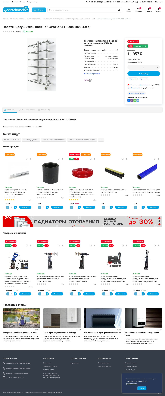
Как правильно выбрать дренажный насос (20, 333)
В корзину (143, 73)
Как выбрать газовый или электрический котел (142, 334)
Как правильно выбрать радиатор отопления (102, 333)
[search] (119, 9)
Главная (5, 19)
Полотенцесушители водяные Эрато (77, 19)
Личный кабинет (131, 363)
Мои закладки (130, 370)
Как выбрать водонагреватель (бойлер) (60, 333)
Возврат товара (32, 2)
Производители (103, 363)
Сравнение (144, 79)
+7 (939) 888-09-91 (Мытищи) (151, 2)
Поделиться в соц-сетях (137, 97)
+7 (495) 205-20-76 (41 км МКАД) (98, 2)
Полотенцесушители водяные (53, 19)
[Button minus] (7, 207)
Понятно (142, 388)
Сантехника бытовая (17, 19)
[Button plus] (15, 207)
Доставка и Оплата (18, 2)
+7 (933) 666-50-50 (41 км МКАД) (125, 2)
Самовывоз (135, 88)
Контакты (6, 2)
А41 (93, 19)
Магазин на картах (136, 93)
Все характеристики (92, 73)
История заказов (131, 366)
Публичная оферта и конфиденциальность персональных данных (51, 375)
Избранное (132, 79)
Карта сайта (74, 363)
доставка (143, 85)
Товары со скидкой (104, 366)
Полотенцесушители (34, 19)
